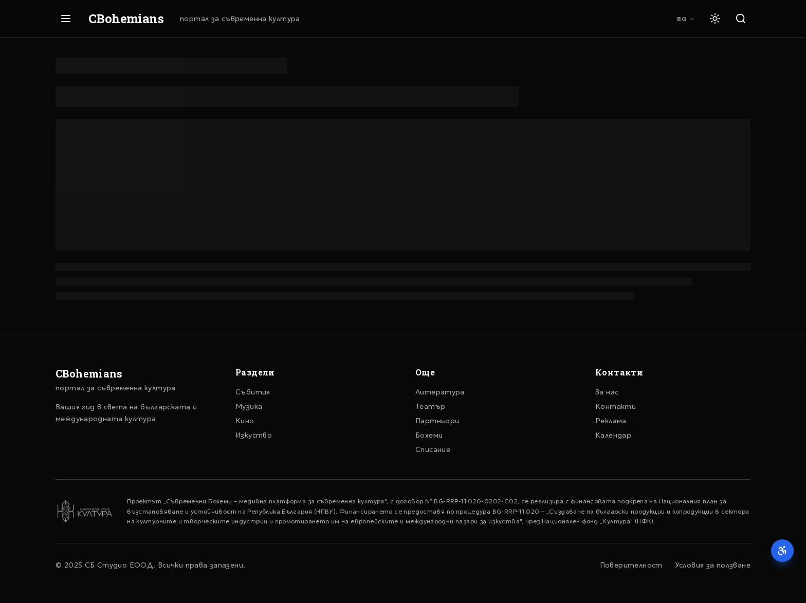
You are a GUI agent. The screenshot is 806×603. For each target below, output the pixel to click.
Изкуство (253, 435)
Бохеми (429, 435)
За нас (606, 392)
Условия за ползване (712, 565)
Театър (430, 406)
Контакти (615, 406)
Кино (244, 420)
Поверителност (631, 565)
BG (686, 19)
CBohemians (125, 18)
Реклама (611, 420)
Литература (440, 392)
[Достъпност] (782, 550)
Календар (613, 435)
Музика (248, 406)
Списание (432, 449)
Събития (252, 392)
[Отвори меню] (66, 18)
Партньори (437, 420)
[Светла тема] (715, 18)
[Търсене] (740, 18)
